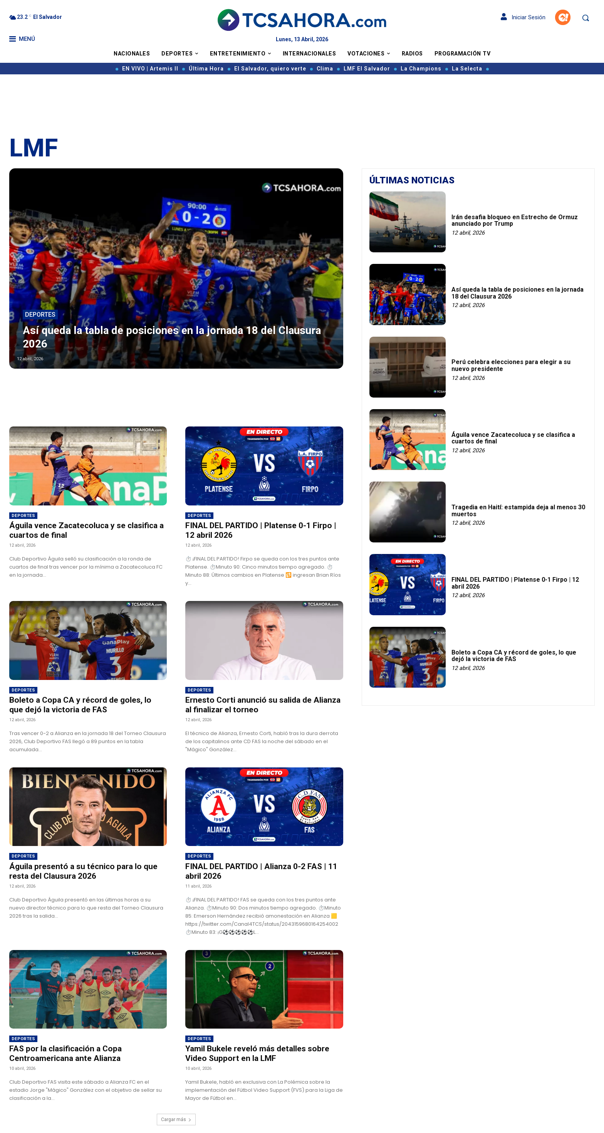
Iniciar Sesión (523, 17)
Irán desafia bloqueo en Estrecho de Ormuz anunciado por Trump (514, 220)
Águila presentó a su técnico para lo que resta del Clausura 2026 (83, 871)
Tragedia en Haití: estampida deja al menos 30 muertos (518, 511)
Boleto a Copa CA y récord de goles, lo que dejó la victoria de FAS (80, 704)
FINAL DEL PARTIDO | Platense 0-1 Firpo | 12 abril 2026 (515, 583)
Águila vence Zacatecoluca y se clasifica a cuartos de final (513, 438)
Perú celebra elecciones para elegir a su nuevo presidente (510, 365)
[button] (585, 17)
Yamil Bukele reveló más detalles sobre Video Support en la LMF (257, 1053)
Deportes (40, 315)
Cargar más (176, 1119)
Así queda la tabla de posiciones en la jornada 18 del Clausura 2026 (517, 293)
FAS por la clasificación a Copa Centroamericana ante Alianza (65, 1053)
